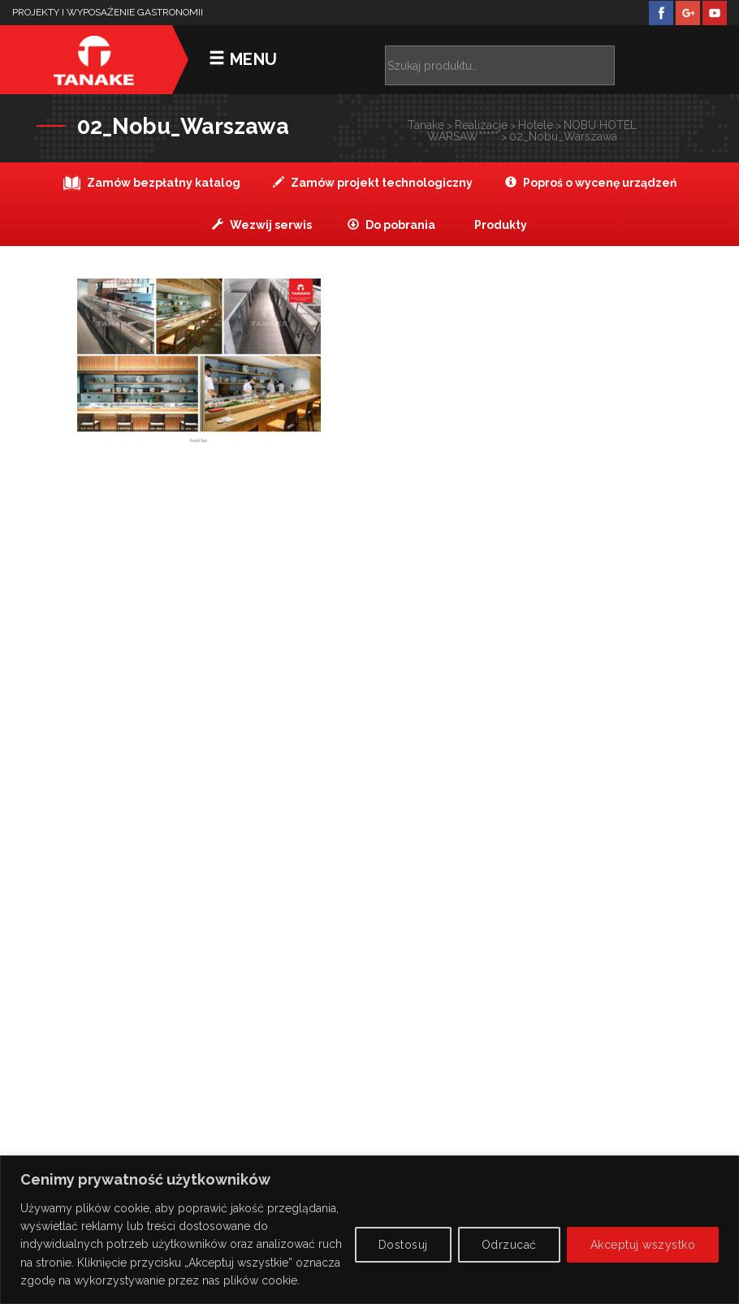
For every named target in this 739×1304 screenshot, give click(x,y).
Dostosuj (403, 1244)
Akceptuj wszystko (643, 1244)
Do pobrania (391, 224)
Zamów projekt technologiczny (373, 182)
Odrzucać (509, 1244)
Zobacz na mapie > (369, 815)
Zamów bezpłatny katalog (151, 182)
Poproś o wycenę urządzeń (590, 182)
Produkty (499, 224)
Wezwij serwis (262, 224)
